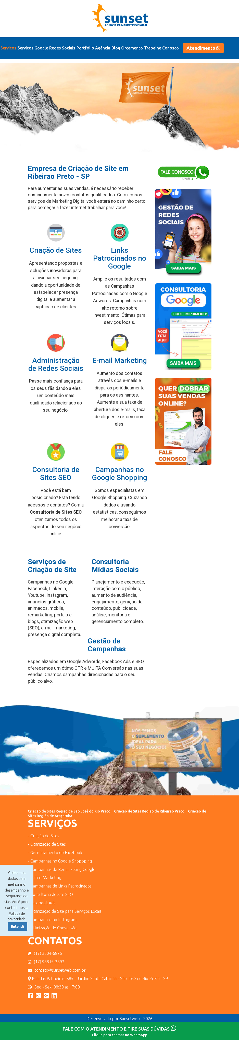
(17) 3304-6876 (45, 953)
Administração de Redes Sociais (55, 364)
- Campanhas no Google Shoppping (60, 861)
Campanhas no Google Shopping (119, 473)
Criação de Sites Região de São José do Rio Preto (69, 811)
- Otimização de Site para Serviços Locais (65, 911)
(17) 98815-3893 (46, 961)
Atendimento (203, 47)
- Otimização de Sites (47, 844)
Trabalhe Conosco (161, 48)
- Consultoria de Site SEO (50, 894)
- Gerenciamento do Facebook (55, 852)
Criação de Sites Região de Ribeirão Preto (149, 811)
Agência (102, 48)
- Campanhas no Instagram (52, 919)
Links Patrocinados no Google (119, 258)
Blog (115, 48)
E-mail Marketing (119, 360)
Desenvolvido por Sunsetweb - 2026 (119, 1018)
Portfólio (85, 48)
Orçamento (132, 48)
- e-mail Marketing (44, 877)
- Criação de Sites (43, 835)
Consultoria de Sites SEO (55, 473)
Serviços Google (33, 48)
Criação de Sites (56, 250)
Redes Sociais (62, 48)
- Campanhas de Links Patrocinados (60, 886)
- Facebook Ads (41, 903)
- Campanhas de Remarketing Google (61, 869)
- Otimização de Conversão (52, 927)
